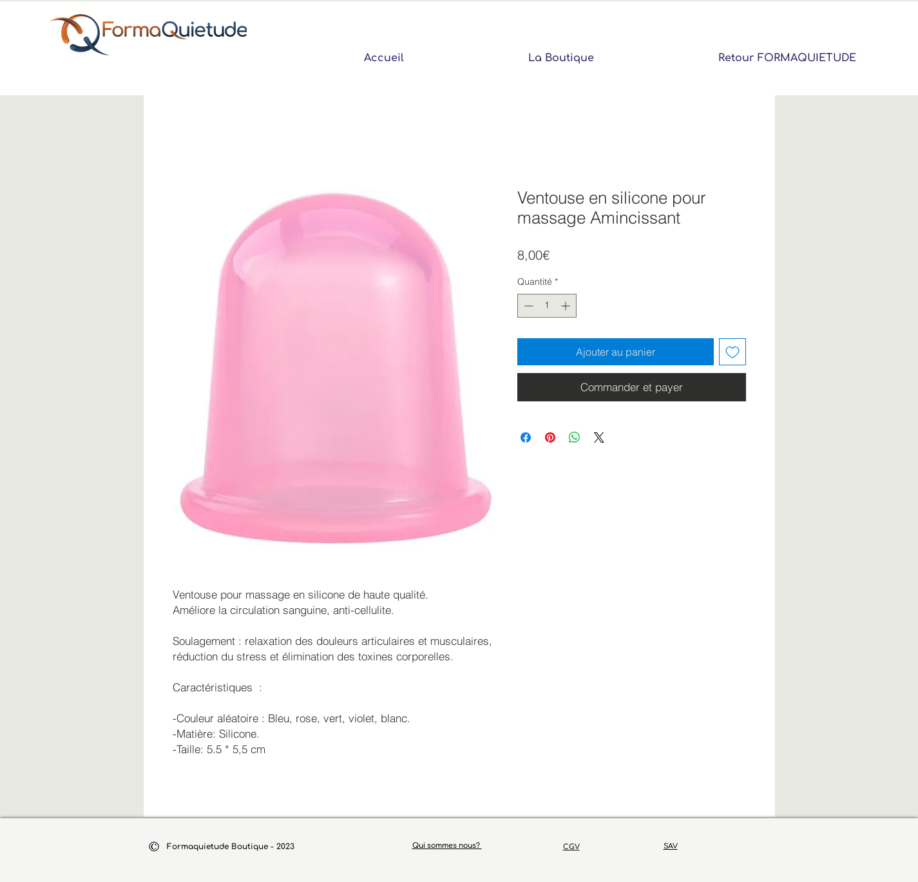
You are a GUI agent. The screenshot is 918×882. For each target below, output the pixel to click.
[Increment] (567, 305)
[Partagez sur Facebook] (525, 437)
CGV (571, 847)
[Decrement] (527, 305)
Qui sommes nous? (447, 845)
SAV (671, 846)
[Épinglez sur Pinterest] (550, 437)
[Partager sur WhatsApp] (574, 437)
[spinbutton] (547, 305)
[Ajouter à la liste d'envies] (732, 351)
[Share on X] (599, 437)
